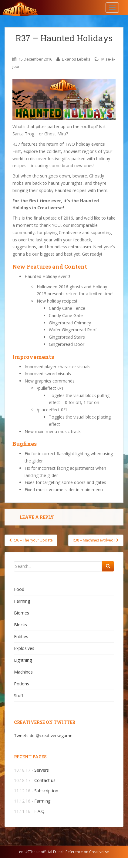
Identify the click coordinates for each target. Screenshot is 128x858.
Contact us (45, 780)
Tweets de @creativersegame (43, 735)
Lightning (23, 660)
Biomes (21, 613)
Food (19, 589)
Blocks (20, 625)
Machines (23, 672)
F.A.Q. (39, 811)
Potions (21, 684)
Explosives (24, 648)
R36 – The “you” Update (31, 540)
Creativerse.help (35, 7)
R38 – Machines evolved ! (96, 540)
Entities (21, 636)
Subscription (46, 790)
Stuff (18, 695)
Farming (22, 601)
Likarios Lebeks (76, 59)
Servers (41, 770)
